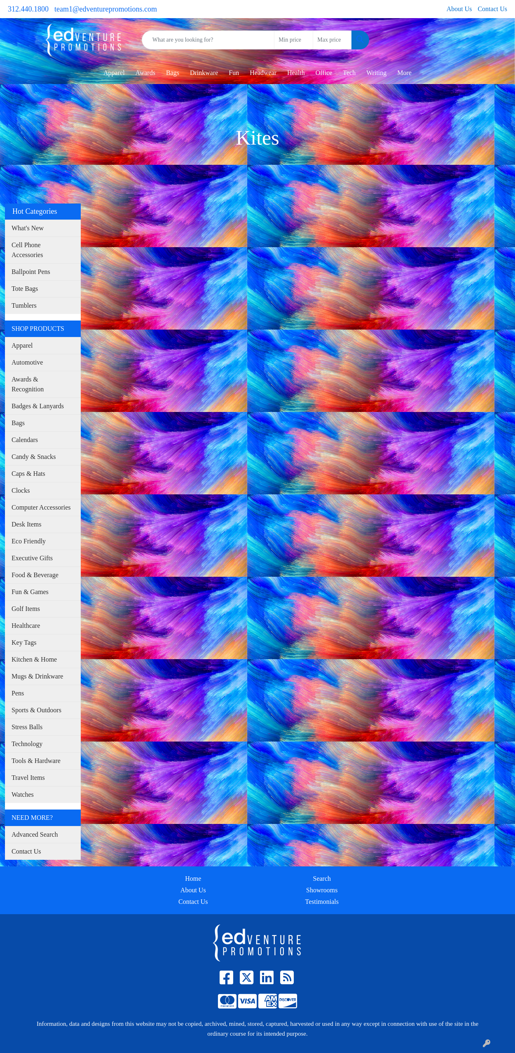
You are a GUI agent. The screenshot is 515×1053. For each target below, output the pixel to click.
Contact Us (492, 8)
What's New (28, 228)
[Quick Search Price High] (332, 39)
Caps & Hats (28, 473)
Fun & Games (30, 591)
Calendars (25, 439)
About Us (459, 8)
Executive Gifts (32, 558)
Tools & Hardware (36, 760)
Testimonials (322, 901)
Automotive (27, 362)
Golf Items (26, 608)
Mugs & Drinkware (37, 676)
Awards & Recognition (28, 384)
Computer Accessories (41, 507)
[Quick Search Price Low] (293, 39)
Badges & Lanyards (38, 406)
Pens (18, 693)
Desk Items (26, 524)
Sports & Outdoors (36, 710)
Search (322, 878)
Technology (27, 743)
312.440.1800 (28, 9)
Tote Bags (25, 288)
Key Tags (24, 642)
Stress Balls (27, 726)
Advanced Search (35, 834)
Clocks (21, 490)
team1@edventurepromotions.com (105, 9)
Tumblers (24, 305)
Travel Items (28, 777)
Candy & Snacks (34, 456)
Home (193, 878)
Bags (18, 422)
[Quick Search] (208, 39)
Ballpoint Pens (31, 271)
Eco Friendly (29, 541)
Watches (23, 794)
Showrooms (321, 890)
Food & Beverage (35, 574)
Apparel (114, 72)
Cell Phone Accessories (27, 249)
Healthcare (26, 625)
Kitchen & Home (34, 659)
